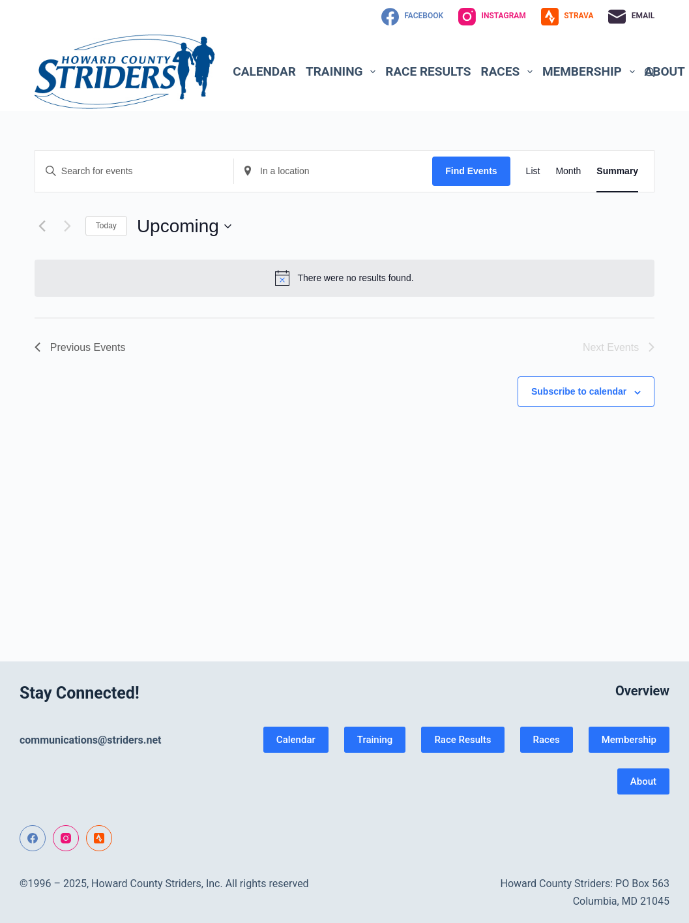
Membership (590, 72)
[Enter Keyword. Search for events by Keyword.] (134, 171)
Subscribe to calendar (578, 391)
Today (106, 225)
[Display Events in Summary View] (617, 171)
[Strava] (567, 16)
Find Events (471, 171)
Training (343, 72)
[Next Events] (68, 226)
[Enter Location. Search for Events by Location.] (333, 171)
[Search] (649, 72)
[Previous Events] (42, 226)
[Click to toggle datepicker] (184, 226)
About (643, 781)
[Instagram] (492, 16)
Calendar (264, 71)
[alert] (344, 278)
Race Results (428, 71)
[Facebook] (412, 16)
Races (509, 72)
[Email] (631, 16)
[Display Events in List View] (533, 171)
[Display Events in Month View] (568, 171)
